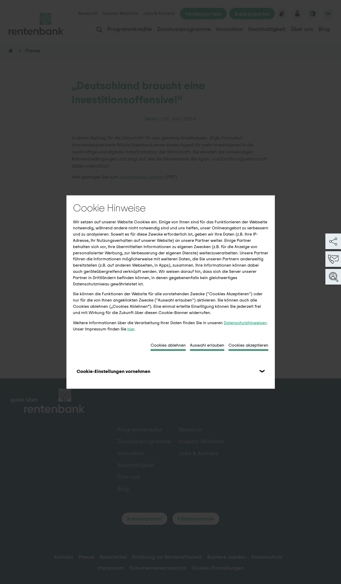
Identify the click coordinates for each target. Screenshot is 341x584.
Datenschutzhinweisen (245, 322)
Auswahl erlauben (207, 345)
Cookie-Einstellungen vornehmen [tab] (113, 371)
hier (130, 328)
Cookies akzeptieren (248, 345)
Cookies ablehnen (168, 345)
